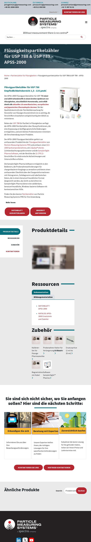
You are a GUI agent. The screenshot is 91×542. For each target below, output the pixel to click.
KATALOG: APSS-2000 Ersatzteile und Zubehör (45, 316)
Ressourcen (13, 238)
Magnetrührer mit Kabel (37, 375)
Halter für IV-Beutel (59, 350)
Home (6, 75)
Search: (59, 490)
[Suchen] (82, 37)
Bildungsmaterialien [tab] (43, 297)
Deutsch (53, 12)
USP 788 (16, 123)
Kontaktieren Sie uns (74, 12)
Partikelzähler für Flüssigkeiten (23, 75)
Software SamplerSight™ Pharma (49, 375)
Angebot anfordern (40, 211)
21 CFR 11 (39, 153)
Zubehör (15, 245)
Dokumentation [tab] (41, 292)
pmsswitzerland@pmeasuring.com (74, 5)
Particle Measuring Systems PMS (17, 145)
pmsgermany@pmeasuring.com (17, 5)
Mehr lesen (11, 202)
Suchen (81, 490)
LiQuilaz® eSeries (37, 148)
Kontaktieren (12, 251)
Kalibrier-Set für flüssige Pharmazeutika (38, 353)
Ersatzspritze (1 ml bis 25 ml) (71, 350)
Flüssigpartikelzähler (37, 142)
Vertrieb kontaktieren (59, 467)
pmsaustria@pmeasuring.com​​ (45, 5)
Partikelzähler (28, 194)
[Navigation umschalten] (86, 23)
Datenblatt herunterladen (17, 211)
